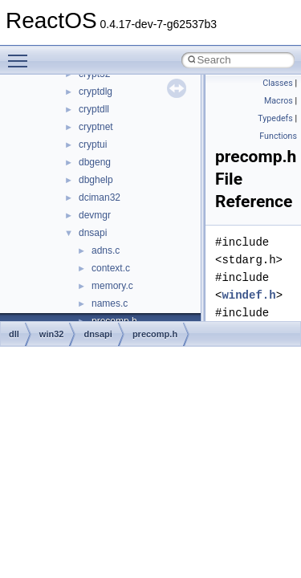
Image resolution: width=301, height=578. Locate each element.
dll (14, 334)
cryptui (93, 144)
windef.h (248, 295)
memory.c (112, 285)
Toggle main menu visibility (21, 54)
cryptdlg (95, 91)
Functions (278, 136)
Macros (278, 101)
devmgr (95, 215)
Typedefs (275, 118)
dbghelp (96, 179)
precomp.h (154, 334)
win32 (51, 334)
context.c (111, 268)
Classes (277, 83)
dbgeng (95, 162)
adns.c (106, 250)
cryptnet (96, 126)
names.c (110, 303)
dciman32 (99, 197)
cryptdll (94, 109)
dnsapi (93, 232)
